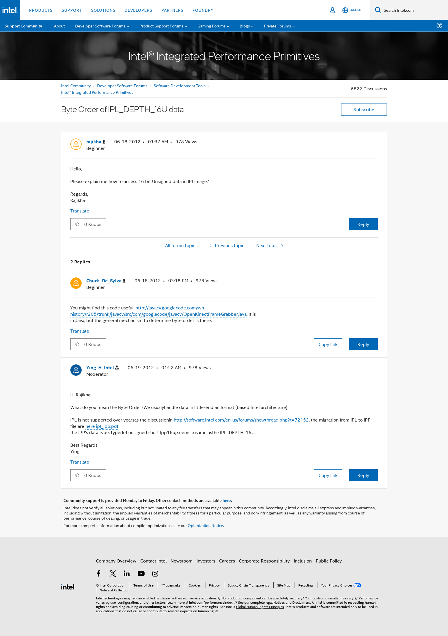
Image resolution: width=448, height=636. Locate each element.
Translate (79, 210)
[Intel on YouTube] (141, 574)
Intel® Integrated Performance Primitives (97, 92)
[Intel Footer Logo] (68, 586)
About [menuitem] (59, 26)
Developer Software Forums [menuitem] (100, 26)
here (90, 426)
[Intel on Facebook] (98, 574)
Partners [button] (172, 10)
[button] (77, 223)
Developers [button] (138, 10)
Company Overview (116, 560)
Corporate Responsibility (264, 560)
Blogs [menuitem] (245, 26)
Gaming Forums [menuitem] (211, 26)
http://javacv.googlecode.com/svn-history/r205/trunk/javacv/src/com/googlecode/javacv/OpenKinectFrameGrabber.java (158, 310)
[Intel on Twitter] (113, 574)
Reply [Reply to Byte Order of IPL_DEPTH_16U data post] (363, 224)
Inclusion (303, 560)
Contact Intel (153, 560)
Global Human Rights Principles (260, 606)
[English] (352, 10)
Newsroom (182, 560)
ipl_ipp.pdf (107, 426)
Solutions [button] (103, 10)
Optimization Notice (205, 525)
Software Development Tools (180, 85)
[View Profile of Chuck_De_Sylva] (105, 280)
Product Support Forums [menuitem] (161, 26)
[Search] (378, 9)
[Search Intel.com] (414, 10)
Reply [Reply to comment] (363, 344)
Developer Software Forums (122, 85)
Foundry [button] (203, 10)
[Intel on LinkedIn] (127, 574)
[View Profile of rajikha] (95, 141)
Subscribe (363, 109)
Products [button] (41, 10)
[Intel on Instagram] (155, 574)
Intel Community (76, 85)
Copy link (328, 344)
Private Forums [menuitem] (277, 26)
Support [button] (72, 10)
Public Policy (329, 560)
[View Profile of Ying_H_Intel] (102, 367)
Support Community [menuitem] (23, 26)
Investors (206, 560)
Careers (227, 560)
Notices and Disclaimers (291, 602)
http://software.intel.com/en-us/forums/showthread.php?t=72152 (241, 419)
